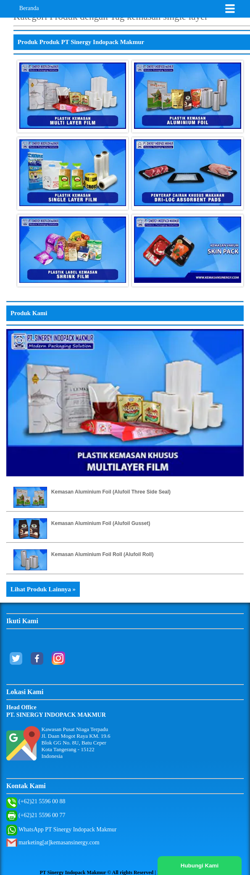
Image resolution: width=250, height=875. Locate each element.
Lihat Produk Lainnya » (43, 589)
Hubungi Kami (199, 865)
